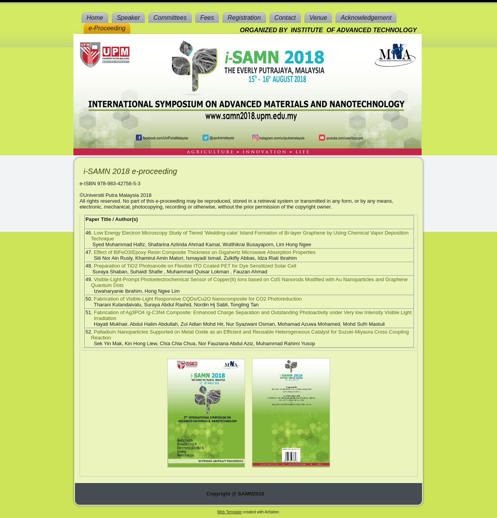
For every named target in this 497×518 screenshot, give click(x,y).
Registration (244, 17)
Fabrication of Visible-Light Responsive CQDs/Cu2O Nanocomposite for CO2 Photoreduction (198, 299)
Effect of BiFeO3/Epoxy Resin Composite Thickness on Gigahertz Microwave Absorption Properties (205, 252)
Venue (318, 17)
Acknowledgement (366, 17)
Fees (207, 17)
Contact (285, 17)
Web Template (229, 512)
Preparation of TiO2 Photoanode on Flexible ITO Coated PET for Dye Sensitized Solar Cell (195, 266)
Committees (169, 17)
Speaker (128, 17)
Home (95, 17)
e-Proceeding (107, 28)
